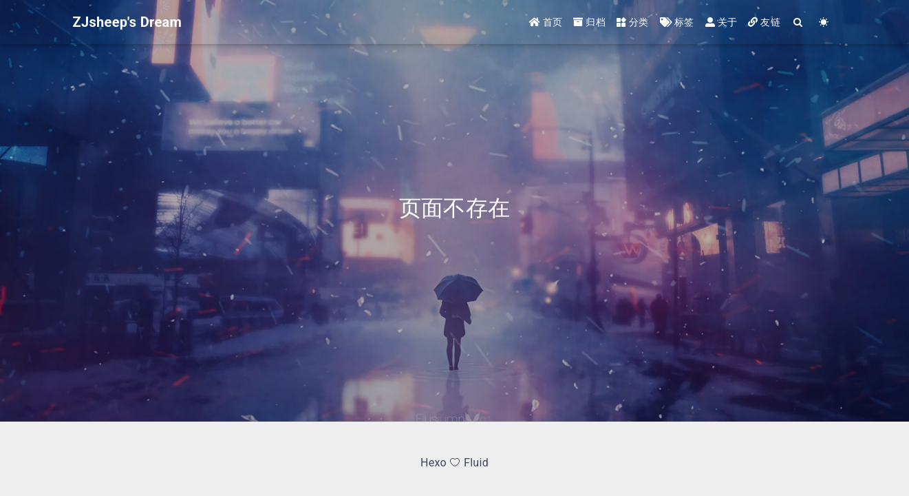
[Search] (798, 22)
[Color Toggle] (824, 22)
